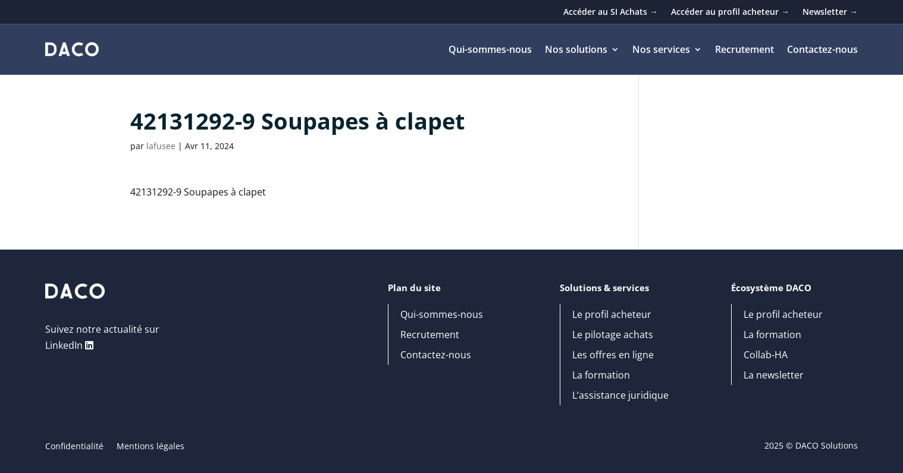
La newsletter (774, 375)
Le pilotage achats (612, 335)
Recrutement (744, 50)
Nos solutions (576, 50)
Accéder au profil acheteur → (730, 12)
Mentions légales (150, 447)
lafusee (160, 146)
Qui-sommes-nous (490, 50)
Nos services (661, 50)
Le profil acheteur (611, 315)
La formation (601, 375)
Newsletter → (830, 12)
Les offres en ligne (613, 355)
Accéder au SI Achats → (610, 12)
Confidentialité (74, 447)
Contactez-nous (822, 50)
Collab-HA (766, 355)
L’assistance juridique (620, 396)
